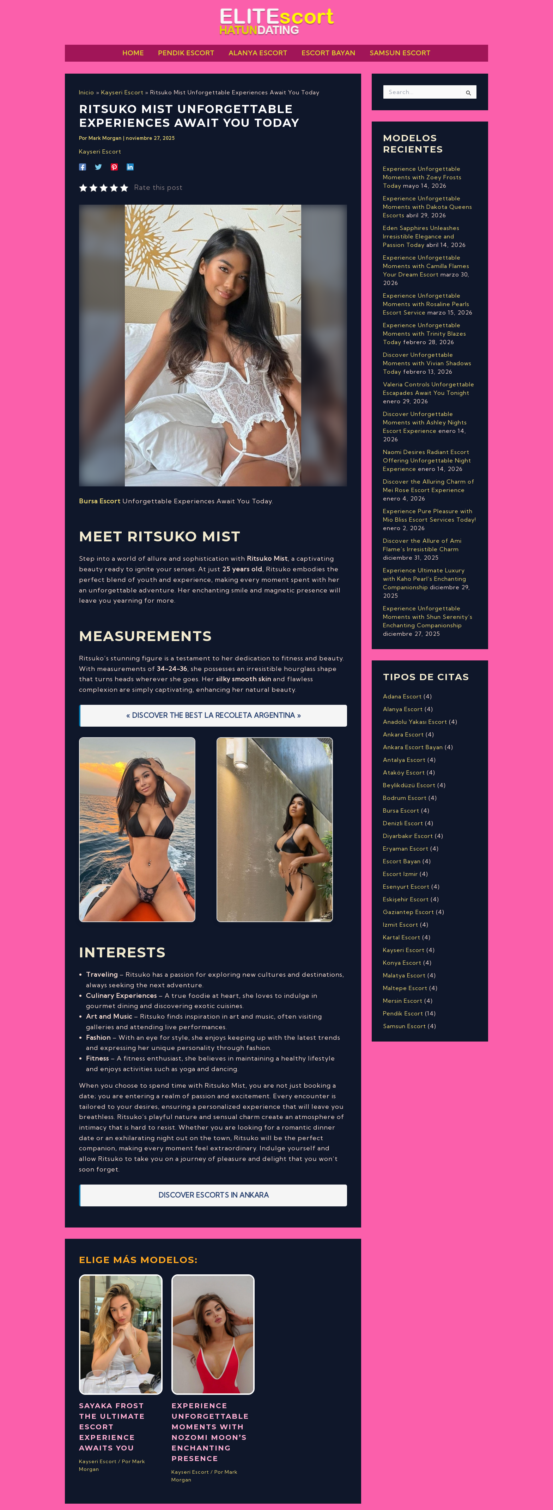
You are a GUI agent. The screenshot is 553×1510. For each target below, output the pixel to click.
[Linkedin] (130, 160)
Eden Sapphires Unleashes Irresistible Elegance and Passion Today (421, 230)
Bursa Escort (100, 494)
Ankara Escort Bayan (413, 740)
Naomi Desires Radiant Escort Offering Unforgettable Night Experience (427, 454)
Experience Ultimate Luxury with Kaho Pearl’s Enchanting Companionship (424, 572)
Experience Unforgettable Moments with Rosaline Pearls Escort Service (426, 298)
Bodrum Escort (405, 791)
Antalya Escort (404, 753)
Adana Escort (402, 690)
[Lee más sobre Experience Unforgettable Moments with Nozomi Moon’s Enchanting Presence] (213, 1327)
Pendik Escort (403, 1007)
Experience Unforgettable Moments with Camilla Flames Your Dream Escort (426, 260)
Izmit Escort (400, 918)
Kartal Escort (401, 930)
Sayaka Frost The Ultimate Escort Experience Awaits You (112, 1420)
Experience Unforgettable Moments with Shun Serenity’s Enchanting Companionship (428, 610)
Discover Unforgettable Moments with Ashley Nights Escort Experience (425, 416)
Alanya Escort (403, 702)
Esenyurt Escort (406, 880)
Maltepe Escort (405, 981)
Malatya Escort (404, 969)
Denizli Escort (403, 816)
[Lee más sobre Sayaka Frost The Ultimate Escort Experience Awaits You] (121, 1327)
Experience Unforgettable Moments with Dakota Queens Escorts (427, 200)
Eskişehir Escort (406, 892)
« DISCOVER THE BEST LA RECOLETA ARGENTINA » (213, 708)
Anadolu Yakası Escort (415, 715)
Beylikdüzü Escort (409, 778)
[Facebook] (82, 160)
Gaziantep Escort (408, 905)
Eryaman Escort (406, 842)
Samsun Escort (404, 1019)
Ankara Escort (403, 728)
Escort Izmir (400, 867)
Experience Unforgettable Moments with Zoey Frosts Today (422, 171)
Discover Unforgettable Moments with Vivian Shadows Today (427, 357)
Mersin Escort (403, 994)
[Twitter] (98, 160)
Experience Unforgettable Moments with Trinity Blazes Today (424, 327)
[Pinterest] (114, 160)
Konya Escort (402, 956)
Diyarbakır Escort (408, 829)
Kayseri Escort (100, 144)
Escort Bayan (402, 854)
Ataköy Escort (404, 766)
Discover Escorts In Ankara (214, 1188)
